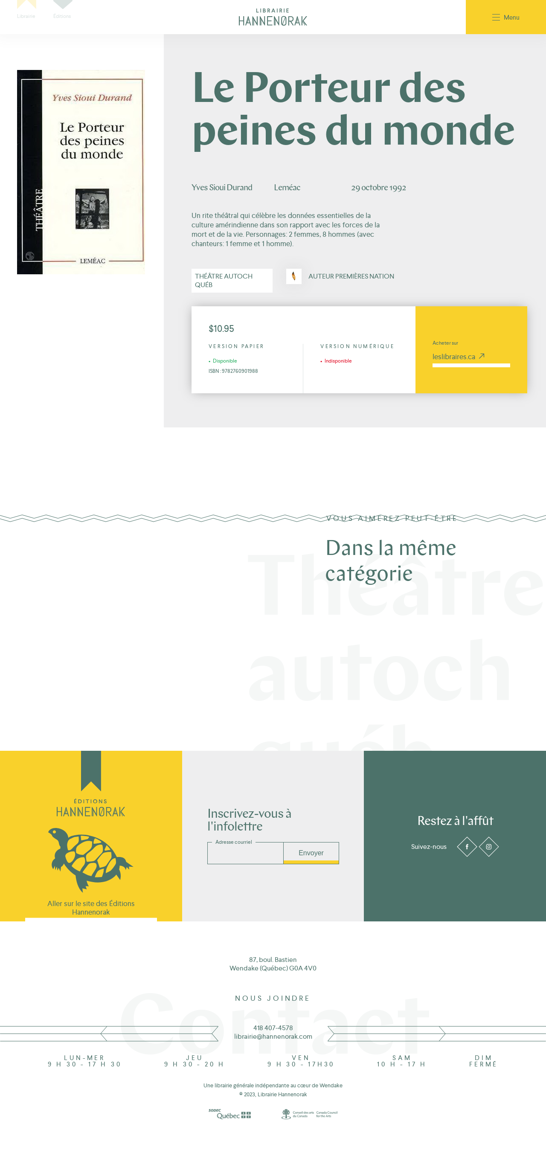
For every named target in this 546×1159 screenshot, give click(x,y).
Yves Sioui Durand (222, 188)
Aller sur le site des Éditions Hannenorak (91, 908)
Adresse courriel (233, 842)
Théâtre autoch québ (224, 280)
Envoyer (311, 853)
